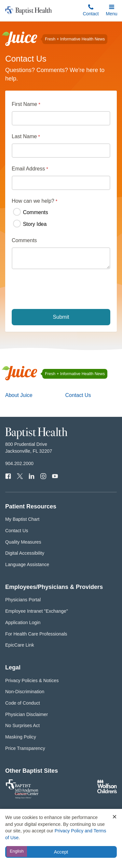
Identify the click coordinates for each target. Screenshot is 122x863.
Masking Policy (20, 736)
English (17, 851)
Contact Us (78, 395)
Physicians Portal (23, 599)
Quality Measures (23, 542)
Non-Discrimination (24, 691)
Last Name (24, 136)
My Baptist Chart (22, 519)
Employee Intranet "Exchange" (36, 611)
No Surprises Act (22, 725)
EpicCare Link (19, 645)
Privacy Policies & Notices (32, 680)
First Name (24, 104)
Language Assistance (27, 564)
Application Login (22, 622)
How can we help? (33, 201)
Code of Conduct (22, 703)
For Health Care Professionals (36, 633)
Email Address (28, 168)
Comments (30, 212)
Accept (61, 852)
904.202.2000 (19, 463)
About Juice (19, 395)
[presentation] (61, 289)
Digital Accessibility (24, 553)
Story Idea (30, 223)
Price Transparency (25, 748)
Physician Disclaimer (26, 714)
